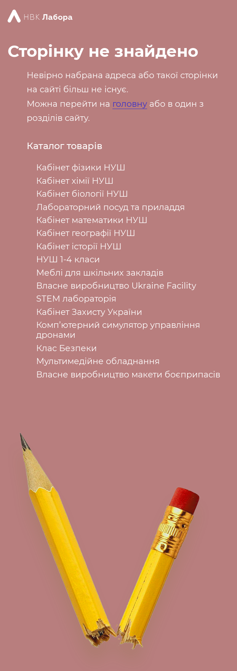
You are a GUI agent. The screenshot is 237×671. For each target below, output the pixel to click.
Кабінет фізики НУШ (80, 167)
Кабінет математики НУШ (91, 220)
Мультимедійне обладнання (98, 361)
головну (129, 104)
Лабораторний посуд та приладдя (110, 207)
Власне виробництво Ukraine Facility (116, 286)
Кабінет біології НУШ (82, 194)
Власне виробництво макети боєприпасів (128, 374)
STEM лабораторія (76, 299)
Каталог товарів (64, 146)
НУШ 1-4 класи (68, 259)
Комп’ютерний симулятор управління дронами (118, 330)
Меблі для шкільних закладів (99, 273)
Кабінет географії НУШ (85, 233)
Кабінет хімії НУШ (75, 181)
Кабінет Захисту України (89, 312)
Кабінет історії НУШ (79, 246)
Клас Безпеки (66, 348)
